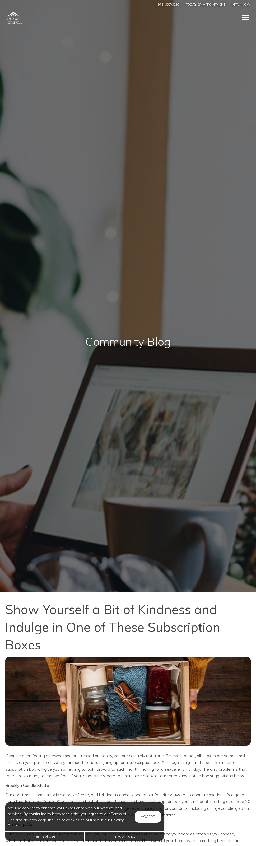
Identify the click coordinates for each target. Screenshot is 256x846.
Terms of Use (44, 836)
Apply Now (241, 4)
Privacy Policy (124, 836)
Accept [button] (148, 816)
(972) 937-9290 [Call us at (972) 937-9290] (168, 4)
